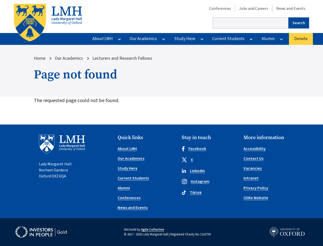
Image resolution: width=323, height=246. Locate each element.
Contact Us (253, 158)
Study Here (184, 39)
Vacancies (253, 168)
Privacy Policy (256, 188)
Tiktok (192, 192)
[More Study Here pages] (202, 39)
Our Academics (143, 39)
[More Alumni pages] (281, 39)
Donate (301, 39)
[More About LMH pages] (119, 39)
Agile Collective (152, 229)
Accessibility (255, 148)
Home (39, 58)
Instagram (195, 181)
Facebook (194, 148)
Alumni (268, 39)
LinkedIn (193, 171)
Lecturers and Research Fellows (122, 58)
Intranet (251, 178)
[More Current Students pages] (251, 39)
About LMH (102, 39)
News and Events (290, 8)
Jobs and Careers (253, 8)
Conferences (220, 8)
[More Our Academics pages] (163, 39)
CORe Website (256, 198)
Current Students (228, 39)
